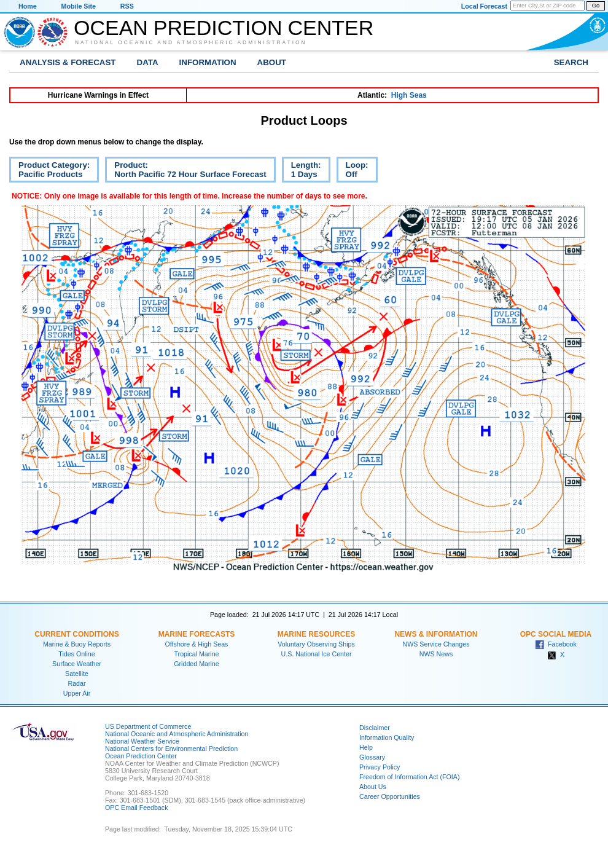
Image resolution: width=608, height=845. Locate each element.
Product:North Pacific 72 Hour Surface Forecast (185, 171)
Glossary (372, 757)
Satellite (76, 673)
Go (595, 5)
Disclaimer (374, 727)
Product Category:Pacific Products (49, 171)
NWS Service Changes (436, 644)
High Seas (409, 95)
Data (147, 62)
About (271, 62)
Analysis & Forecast (68, 62)
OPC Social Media (555, 634)
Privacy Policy (379, 767)
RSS (127, 6)
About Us (372, 786)
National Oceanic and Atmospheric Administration (191, 42)
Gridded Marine (196, 663)
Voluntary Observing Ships (316, 644)
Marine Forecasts (196, 634)
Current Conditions (76, 634)
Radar (76, 683)
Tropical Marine (196, 654)
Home (27, 6)
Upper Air (76, 693)
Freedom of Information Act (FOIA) (409, 776)
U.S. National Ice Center (316, 654)
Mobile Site (78, 6)
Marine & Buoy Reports (77, 644)
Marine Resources (317, 634)
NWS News (436, 654)
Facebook (556, 644)
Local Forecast (484, 6)
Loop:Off (352, 171)
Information (207, 62)
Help (366, 747)
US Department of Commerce (148, 726)
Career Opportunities (389, 796)
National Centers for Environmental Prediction (171, 748)
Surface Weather (76, 663)
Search (571, 62)
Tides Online (76, 654)
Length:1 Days (301, 171)
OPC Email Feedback (136, 807)
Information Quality (386, 737)
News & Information (435, 634)
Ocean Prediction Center (223, 27)
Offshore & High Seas (196, 644)
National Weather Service (142, 741)
